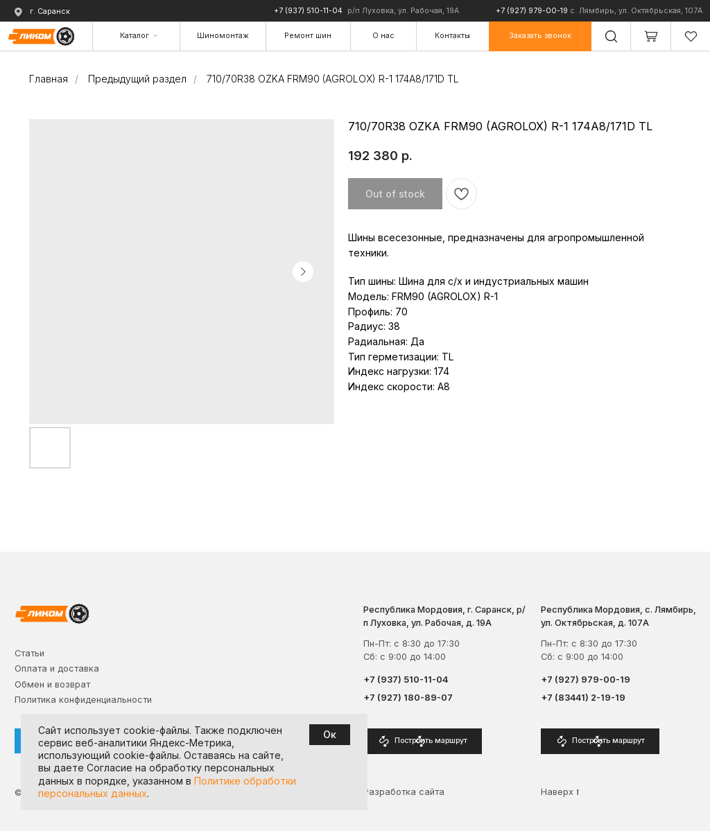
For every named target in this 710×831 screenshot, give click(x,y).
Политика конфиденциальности (83, 699)
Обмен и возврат (52, 684)
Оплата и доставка (57, 668)
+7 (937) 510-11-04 (308, 10)
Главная (48, 79)
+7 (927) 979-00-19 (532, 10)
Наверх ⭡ (560, 792)
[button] (540, 36)
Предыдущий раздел (137, 79)
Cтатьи (29, 653)
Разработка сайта (403, 792)
